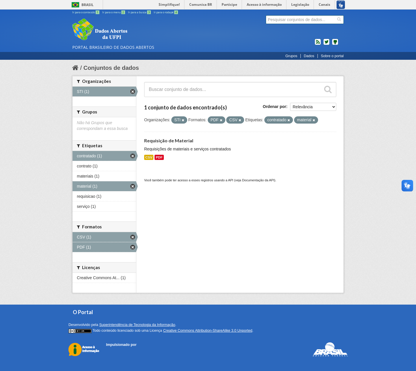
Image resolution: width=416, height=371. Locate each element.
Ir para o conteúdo (86, 12)
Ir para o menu (114, 12)
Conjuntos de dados (111, 68)
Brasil (87, 4)
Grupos (291, 56)
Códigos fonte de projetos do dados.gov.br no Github (335, 44)
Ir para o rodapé (166, 12)
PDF (159, 157)
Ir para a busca (139, 12)
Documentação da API (258, 180)
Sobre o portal (332, 56)
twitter (326, 44)
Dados (309, 56)
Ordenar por (274, 106)
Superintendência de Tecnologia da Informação (137, 325)
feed (318, 44)
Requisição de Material (168, 140)
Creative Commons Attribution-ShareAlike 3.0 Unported (207, 331)
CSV (148, 157)
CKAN (116, 351)
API (230, 180)
